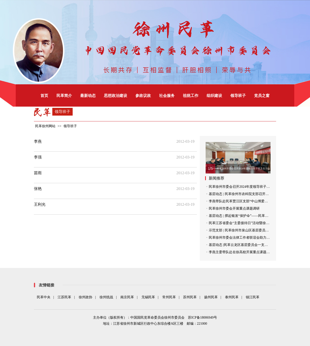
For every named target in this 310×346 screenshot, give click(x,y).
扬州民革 (211, 297)
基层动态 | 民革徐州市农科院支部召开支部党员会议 (247, 194)
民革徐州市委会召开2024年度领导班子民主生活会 (246, 187)
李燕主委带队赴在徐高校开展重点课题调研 (241, 252)
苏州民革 (190, 297)
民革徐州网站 (45, 126)
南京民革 (127, 297)
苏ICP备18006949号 (202, 317)
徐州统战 (106, 297)
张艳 (38, 189)
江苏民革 (64, 297)
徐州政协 (85, 297)
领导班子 (238, 96)
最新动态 (88, 96)
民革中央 (43, 297)
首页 (44, 96)
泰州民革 (232, 297)
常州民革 (169, 297)
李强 (38, 157)
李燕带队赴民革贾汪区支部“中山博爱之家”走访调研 (247, 201)
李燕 (38, 141)
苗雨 (38, 173)
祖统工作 (190, 96)
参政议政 (143, 96)
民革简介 (64, 96)
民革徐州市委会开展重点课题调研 (234, 208)
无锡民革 (148, 297)
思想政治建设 (115, 96)
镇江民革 (252, 297)
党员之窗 (262, 96)
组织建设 (214, 96)
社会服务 (167, 96)
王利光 (40, 204)
